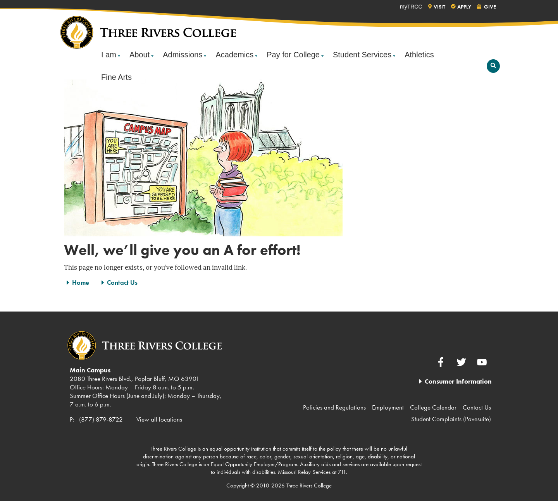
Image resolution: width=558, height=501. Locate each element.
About (139, 54)
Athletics (419, 54)
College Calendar (433, 407)
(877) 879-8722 (101, 419)
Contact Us (122, 282)
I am (108, 54)
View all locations (159, 419)
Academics (234, 54)
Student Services (362, 54)
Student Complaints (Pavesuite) (451, 419)
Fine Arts (116, 77)
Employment (388, 407)
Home (80, 282)
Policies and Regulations (334, 407)
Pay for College (293, 54)
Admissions (182, 54)
